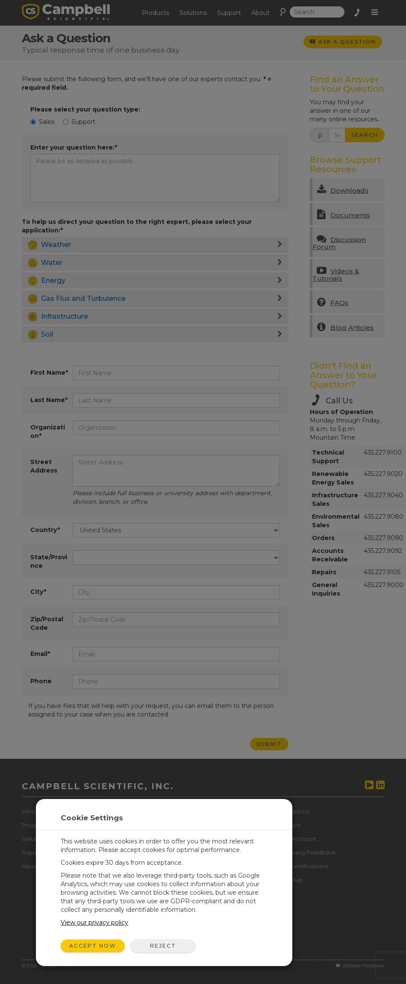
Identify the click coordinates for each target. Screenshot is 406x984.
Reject (163, 946)
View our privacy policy (94, 922)
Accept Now (92, 946)
